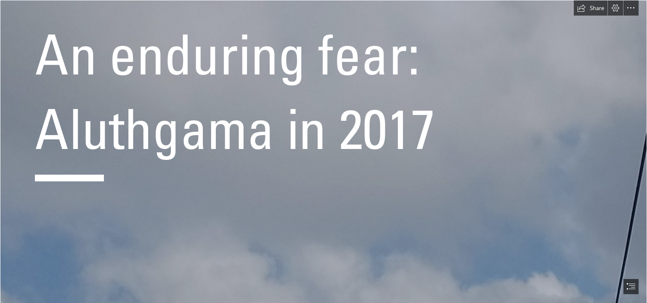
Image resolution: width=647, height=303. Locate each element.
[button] (590, 8)
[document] (323, 151)
